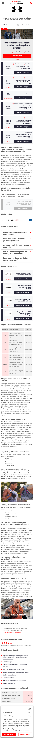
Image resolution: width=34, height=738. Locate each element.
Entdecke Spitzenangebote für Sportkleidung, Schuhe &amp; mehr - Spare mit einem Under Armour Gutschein (16, 657)
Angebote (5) (25, 25)
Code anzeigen (23, 208)
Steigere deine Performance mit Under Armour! (16, 672)
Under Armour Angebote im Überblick (13, 669)
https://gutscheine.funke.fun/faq (12, 632)
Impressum (25, 731)
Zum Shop (22, 98)
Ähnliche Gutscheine (8, 678)
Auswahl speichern (25, 734)
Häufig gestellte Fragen (9, 675)
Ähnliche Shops (7, 662)
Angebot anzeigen (23, 72)
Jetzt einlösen (17, 55)
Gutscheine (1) (15, 25)
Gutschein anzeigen (22, 279)
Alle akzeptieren (9, 734)
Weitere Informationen (9, 683)
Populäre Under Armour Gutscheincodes (14, 680)
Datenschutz (18, 731)
